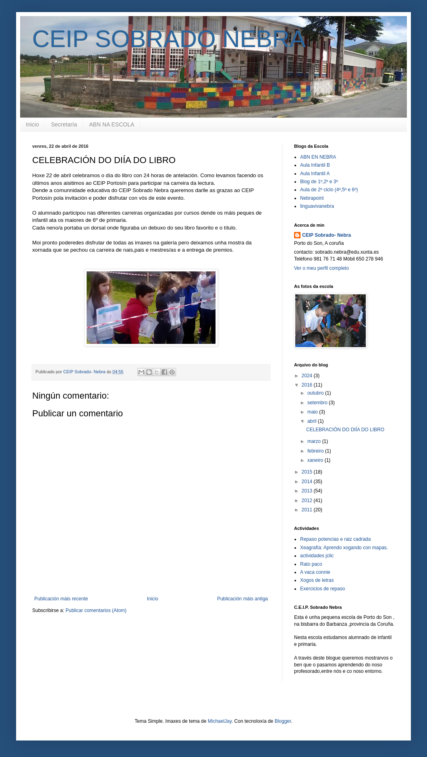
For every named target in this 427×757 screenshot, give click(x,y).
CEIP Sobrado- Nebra (326, 235)
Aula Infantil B (315, 165)
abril (312, 421)
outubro (316, 393)
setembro (318, 402)
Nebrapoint (312, 198)
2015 (308, 472)
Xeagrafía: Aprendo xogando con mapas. (344, 547)
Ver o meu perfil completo (321, 268)
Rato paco (311, 564)
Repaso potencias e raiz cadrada (335, 539)
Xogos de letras (317, 580)
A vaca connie (315, 572)
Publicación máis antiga (242, 599)
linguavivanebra (317, 206)
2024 (308, 375)
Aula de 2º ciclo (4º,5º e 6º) (329, 189)
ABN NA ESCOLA (111, 124)
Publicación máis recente (61, 599)
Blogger (283, 721)
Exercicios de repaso (322, 589)
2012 (308, 500)
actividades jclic (317, 555)
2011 (308, 510)
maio (313, 412)
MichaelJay (220, 721)
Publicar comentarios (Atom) (96, 610)
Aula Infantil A (315, 173)
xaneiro (316, 460)
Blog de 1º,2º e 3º (319, 181)
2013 (308, 491)
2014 (308, 481)
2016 (308, 385)
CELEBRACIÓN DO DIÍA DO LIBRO (345, 429)
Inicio (32, 124)
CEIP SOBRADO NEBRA (169, 38)
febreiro (316, 451)
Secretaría (64, 124)
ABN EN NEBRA (318, 157)
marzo (314, 441)
